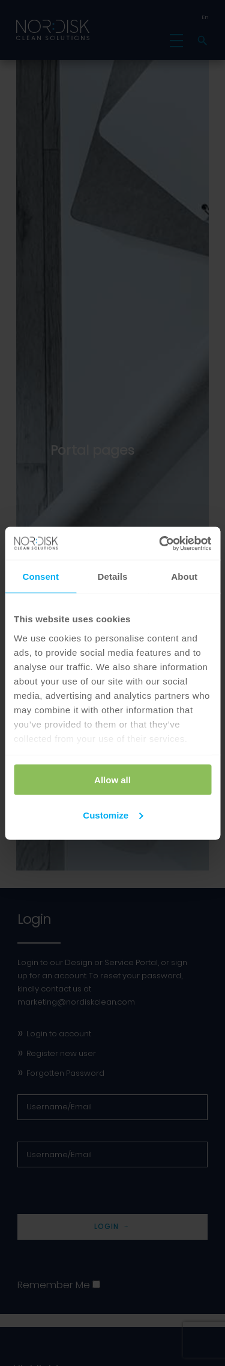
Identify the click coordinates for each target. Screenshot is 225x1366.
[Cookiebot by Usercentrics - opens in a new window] (160, 543)
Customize (113, 815)
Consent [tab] (40, 576)
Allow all (112, 780)
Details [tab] (113, 576)
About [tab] (184, 576)
